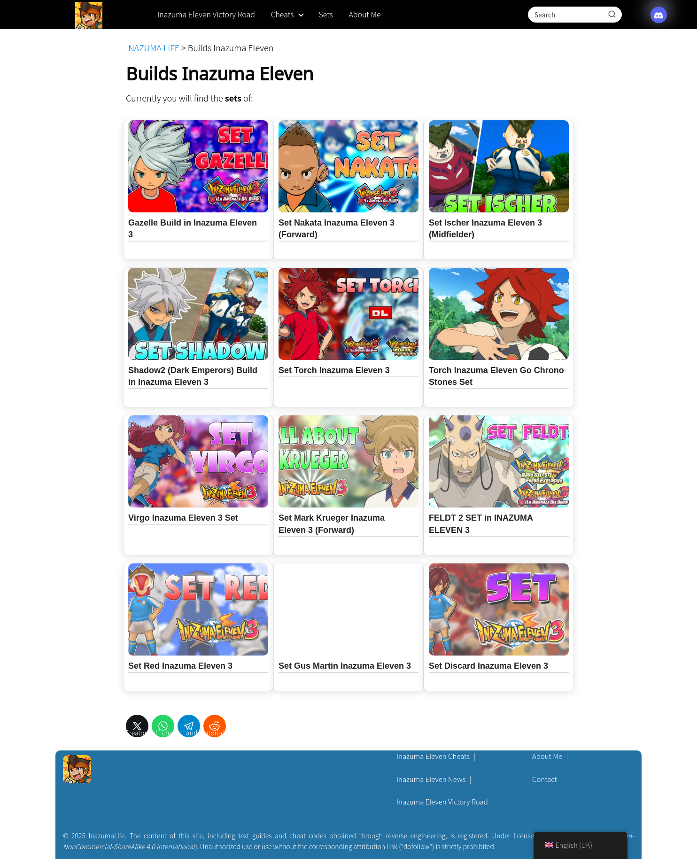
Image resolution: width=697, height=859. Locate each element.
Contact (544, 779)
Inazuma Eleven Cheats (433, 756)
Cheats (282, 14)
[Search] (612, 14)
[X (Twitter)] (268, 738)
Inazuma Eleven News (430, 779)
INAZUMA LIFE (152, 47)
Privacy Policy (553, 733)
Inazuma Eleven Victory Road (206, 14)
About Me (364, 14)
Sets (325, 14)
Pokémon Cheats (423, 733)
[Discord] (289, 738)
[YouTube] (311, 738)
